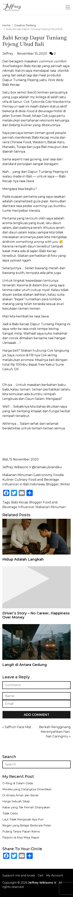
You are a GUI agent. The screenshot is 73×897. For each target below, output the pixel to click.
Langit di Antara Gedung (24, 665)
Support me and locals (18, 875)
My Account (54, 875)
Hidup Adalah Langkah (23, 559)
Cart (40, 875)
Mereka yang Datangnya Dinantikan (27, 789)
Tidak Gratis (10, 813)
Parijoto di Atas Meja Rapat (20, 837)
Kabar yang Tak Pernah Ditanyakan (26, 807)
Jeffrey (7, 53)
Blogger (35, 502)
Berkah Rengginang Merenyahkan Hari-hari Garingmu (55, 731)
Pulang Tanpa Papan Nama (21, 831)
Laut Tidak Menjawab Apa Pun (23, 819)
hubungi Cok (43, 350)
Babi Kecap (19, 502)
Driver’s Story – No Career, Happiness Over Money (36, 615)
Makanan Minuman (50, 507)
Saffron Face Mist (18, 727)
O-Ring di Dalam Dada (17, 783)
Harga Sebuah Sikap (16, 801)
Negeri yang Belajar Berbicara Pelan (26, 825)
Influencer (26, 507)
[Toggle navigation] (68, 7)
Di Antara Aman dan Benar (20, 795)
